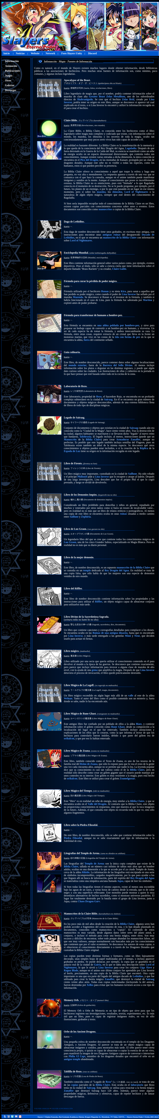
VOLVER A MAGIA (41, 1108)
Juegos (8, 75)
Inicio (6, 53)
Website (35, 53)
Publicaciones (12, 70)
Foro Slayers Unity (71, 53)
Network (50, 53)
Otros (8, 80)
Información (12, 61)
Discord (92, 53)
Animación (11, 66)
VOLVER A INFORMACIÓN (62, 1108)
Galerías (9, 85)
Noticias (20, 53)
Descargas (10, 90)
